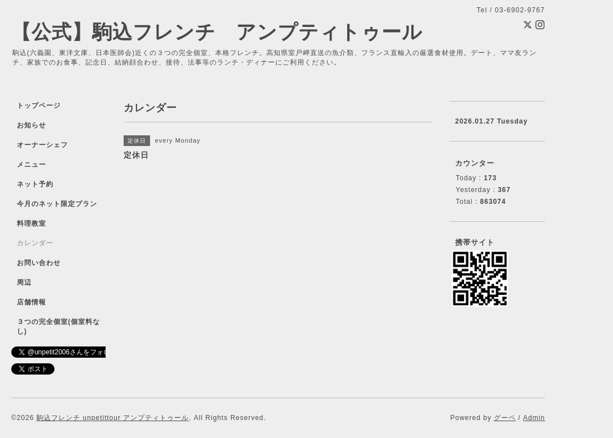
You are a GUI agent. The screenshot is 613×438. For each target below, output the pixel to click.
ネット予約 (35, 184)
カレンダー (35, 243)
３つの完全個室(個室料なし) (58, 326)
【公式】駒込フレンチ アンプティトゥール (217, 32)
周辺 (24, 282)
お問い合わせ (39, 263)
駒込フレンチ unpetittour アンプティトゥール (113, 418)
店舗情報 (31, 302)
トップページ (39, 106)
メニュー (31, 164)
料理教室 (31, 223)
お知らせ (31, 125)
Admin (534, 418)
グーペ (505, 418)
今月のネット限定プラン (57, 204)
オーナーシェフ (42, 145)
